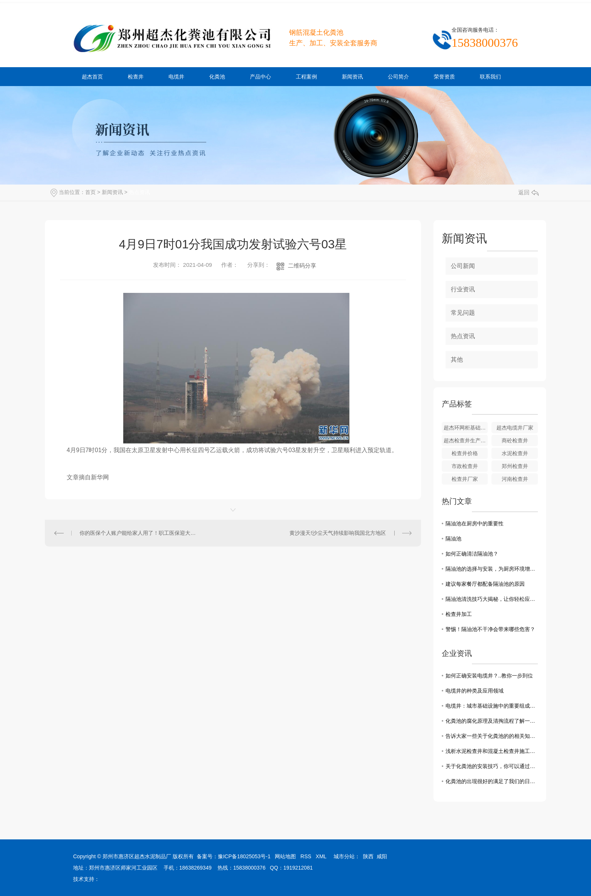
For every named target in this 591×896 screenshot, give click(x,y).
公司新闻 (463, 266)
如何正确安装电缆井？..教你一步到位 (489, 676)
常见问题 (463, 312)
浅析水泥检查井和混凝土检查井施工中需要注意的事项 (492, 751)
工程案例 (306, 77)
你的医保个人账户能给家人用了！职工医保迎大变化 (139, 533)
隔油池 (453, 539)
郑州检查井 (515, 466)
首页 (90, 192)
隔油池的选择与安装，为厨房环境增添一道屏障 (492, 569)
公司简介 (398, 77)
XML (321, 856)
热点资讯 (139, 192)
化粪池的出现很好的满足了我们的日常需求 (492, 781)
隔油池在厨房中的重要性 (475, 523)
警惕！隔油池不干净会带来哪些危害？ (490, 629)
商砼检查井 (515, 440)
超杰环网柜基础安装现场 (466, 428)
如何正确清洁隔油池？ (472, 554)
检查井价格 (465, 453)
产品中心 (260, 77)
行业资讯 (463, 289)
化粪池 (217, 77)
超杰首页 (92, 77)
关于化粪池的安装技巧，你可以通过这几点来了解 (492, 766)
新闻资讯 (352, 77)
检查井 (136, 77)
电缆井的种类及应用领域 (475, 691)
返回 (528, 192)
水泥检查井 (515, 453)
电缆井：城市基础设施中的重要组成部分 (492, 706)
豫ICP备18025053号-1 (244, 856)
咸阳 (382, 856)
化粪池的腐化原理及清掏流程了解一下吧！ (492, 721)
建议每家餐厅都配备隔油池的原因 (485, 584)
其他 (457, 359)
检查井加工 (459, 614)
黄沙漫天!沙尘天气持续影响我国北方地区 (337, 533)
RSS (305, 856)
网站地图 (285, 856)
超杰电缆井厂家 (514, 428)
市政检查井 (465, 466)
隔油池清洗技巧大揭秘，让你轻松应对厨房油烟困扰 (492, 599)
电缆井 (176, 77)
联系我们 (490, 77)
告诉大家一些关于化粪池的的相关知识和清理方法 (492, 736)
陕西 (368, 856)
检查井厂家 (465, 479)
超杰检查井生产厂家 (466, 440)
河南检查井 (515, 479)
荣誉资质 (444, 77)
